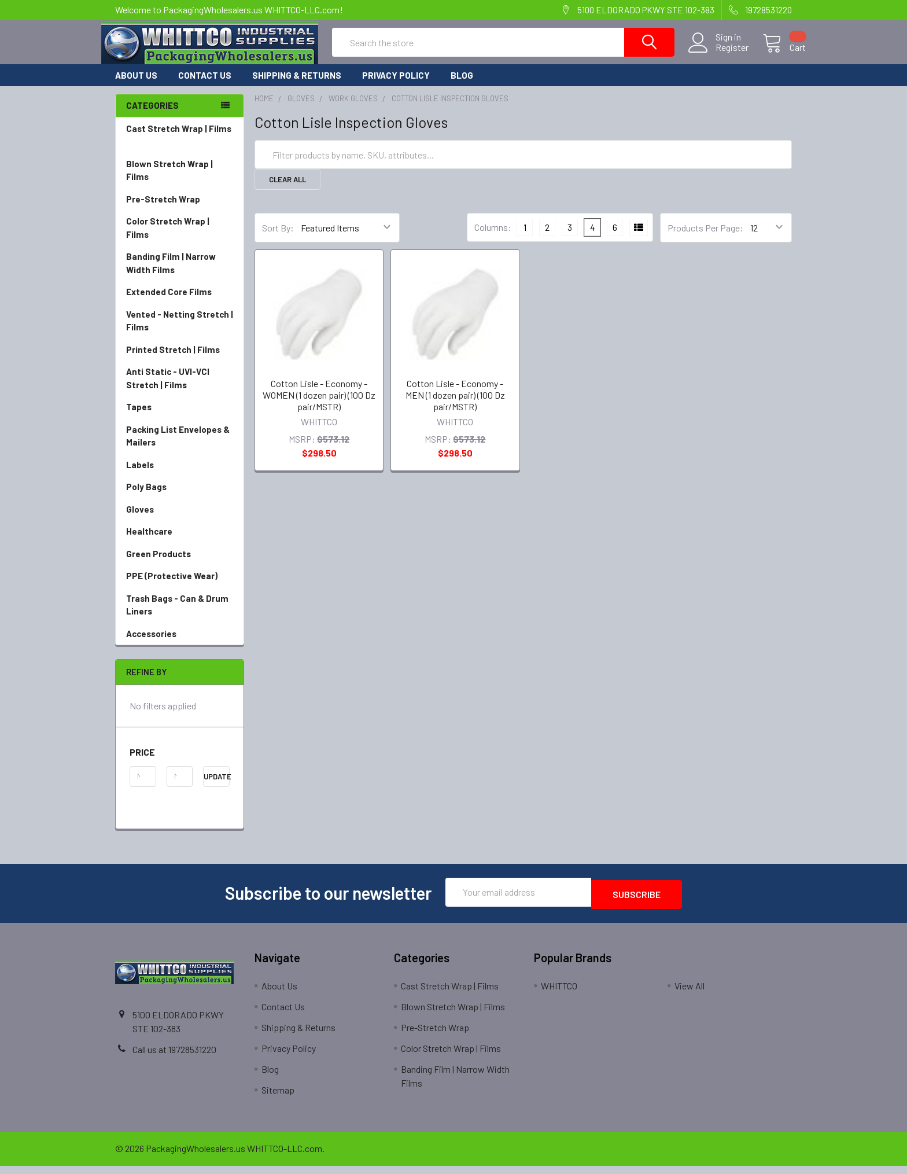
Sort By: (278, 238)
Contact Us (204, 85)
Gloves (179, 520)
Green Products (179, 564)
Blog (462, 85)
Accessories (179, 644)
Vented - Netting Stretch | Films (179, 331)
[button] (180, 763)
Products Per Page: (705, 238)
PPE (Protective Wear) (179, 586)
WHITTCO (559, 993)
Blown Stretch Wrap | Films (179, 181)
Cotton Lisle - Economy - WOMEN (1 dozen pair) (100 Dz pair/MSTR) (319, 405)
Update (217, 787)
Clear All (287, 189)
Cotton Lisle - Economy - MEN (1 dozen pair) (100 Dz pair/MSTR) (455, 405)
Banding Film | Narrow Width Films (179, 274)
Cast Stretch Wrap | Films (179, 146)
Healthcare (179, 542)
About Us (136, 85)
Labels (179, 475)
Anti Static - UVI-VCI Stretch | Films (179, 389)
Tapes (179, 417)
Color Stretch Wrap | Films (179, 238)
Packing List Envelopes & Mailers (179, 447)
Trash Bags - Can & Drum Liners (177, 615)
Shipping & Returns (296, 85)
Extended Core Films (179, 302)
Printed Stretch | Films (173, 360)
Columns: (492, 237)
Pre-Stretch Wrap (179, 209)
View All (689, 993)
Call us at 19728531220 (174, 1057)
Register (718, 54)
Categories (152, 116)
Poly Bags (179, 497)
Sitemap (277, 1097)
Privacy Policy (396, 85)
